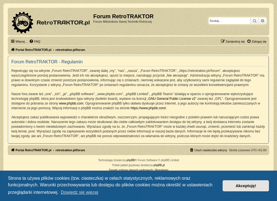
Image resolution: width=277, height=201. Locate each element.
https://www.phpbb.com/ (148, 108)
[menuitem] (34, 41)
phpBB (131, 160)
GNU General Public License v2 (171, 99)
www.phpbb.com (71, 103)
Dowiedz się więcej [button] (79, 192)
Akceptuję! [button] (246, 186)
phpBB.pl (159, 165)
